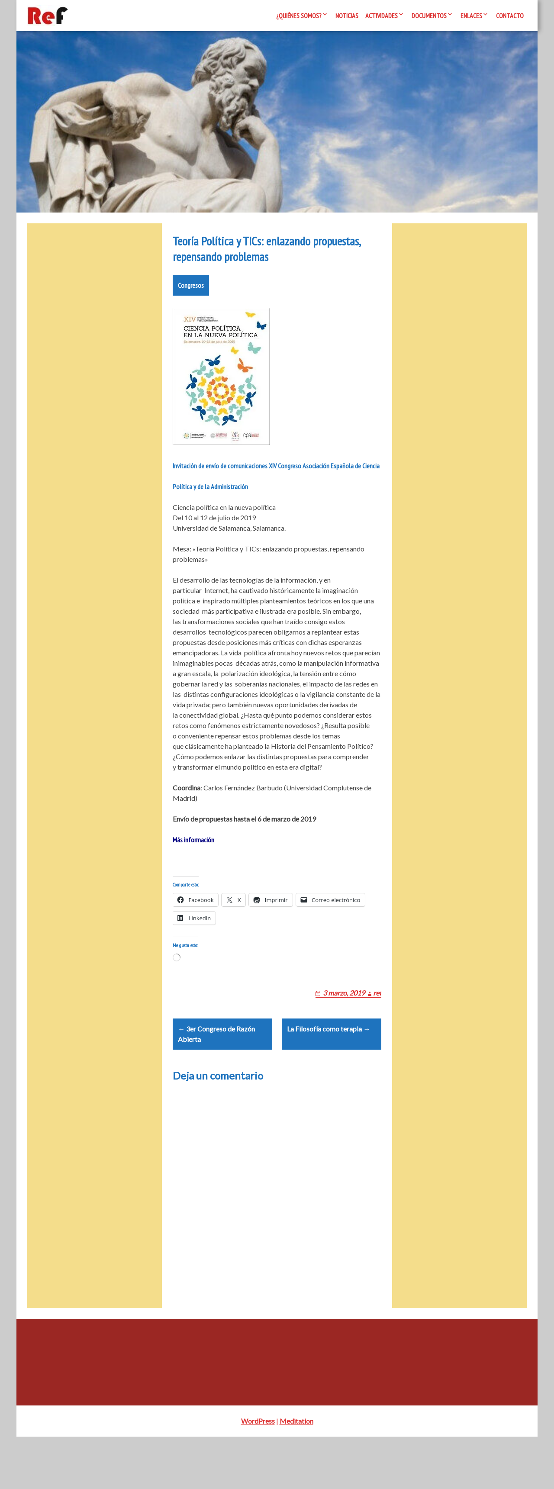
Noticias (346, 15)
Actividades (381, 15)
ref (377, 1034)
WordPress (258, 1473)
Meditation (296, 1473)
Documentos (429, 15)
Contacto (510, 15)
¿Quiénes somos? (299, 15)
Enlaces (471, 15)
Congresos (191, 316)
